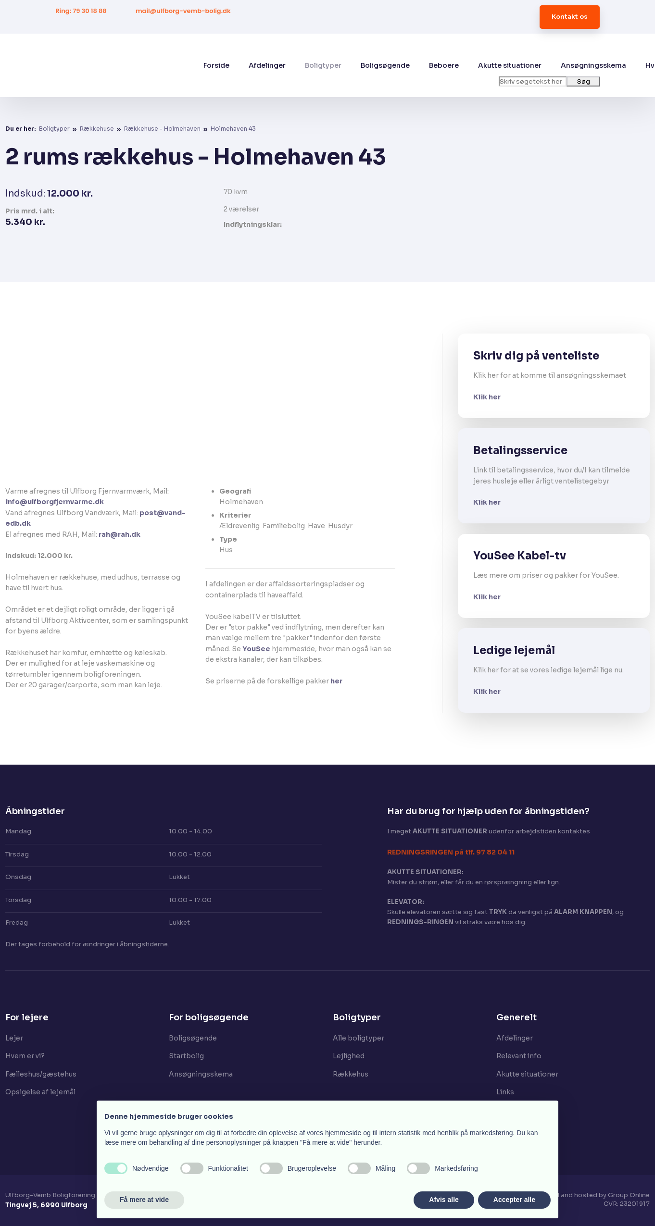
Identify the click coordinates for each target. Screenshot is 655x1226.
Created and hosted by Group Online (591, 1195)
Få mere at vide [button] (144, 1199)
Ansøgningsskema (593, 65)
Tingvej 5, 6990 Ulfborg (46, 1205)
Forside (216, 65)
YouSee (256, 648)
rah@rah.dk (119, 534)
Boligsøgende (385, 65)
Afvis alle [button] (443, 1199)
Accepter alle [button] (514, 1199)
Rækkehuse (97, 128)
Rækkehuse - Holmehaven (163, 128)
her (336, 681)
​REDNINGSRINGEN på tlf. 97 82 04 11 (451, 852)
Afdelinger (267, 65)
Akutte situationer (510, 65)
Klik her (487, 397)
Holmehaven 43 (233, 128)
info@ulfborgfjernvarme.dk (54, 501)
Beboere (444, 65)
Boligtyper (323, 65)
